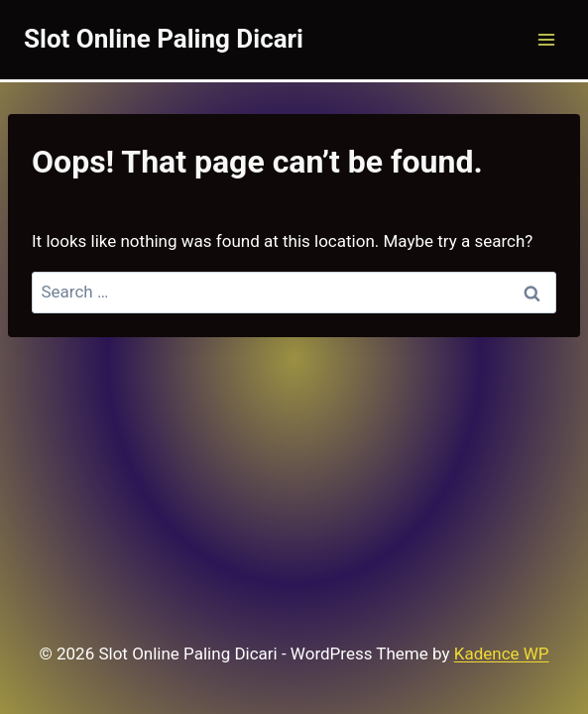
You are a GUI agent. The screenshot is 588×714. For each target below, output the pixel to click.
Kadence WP (501, 653)
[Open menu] (546, 39)
